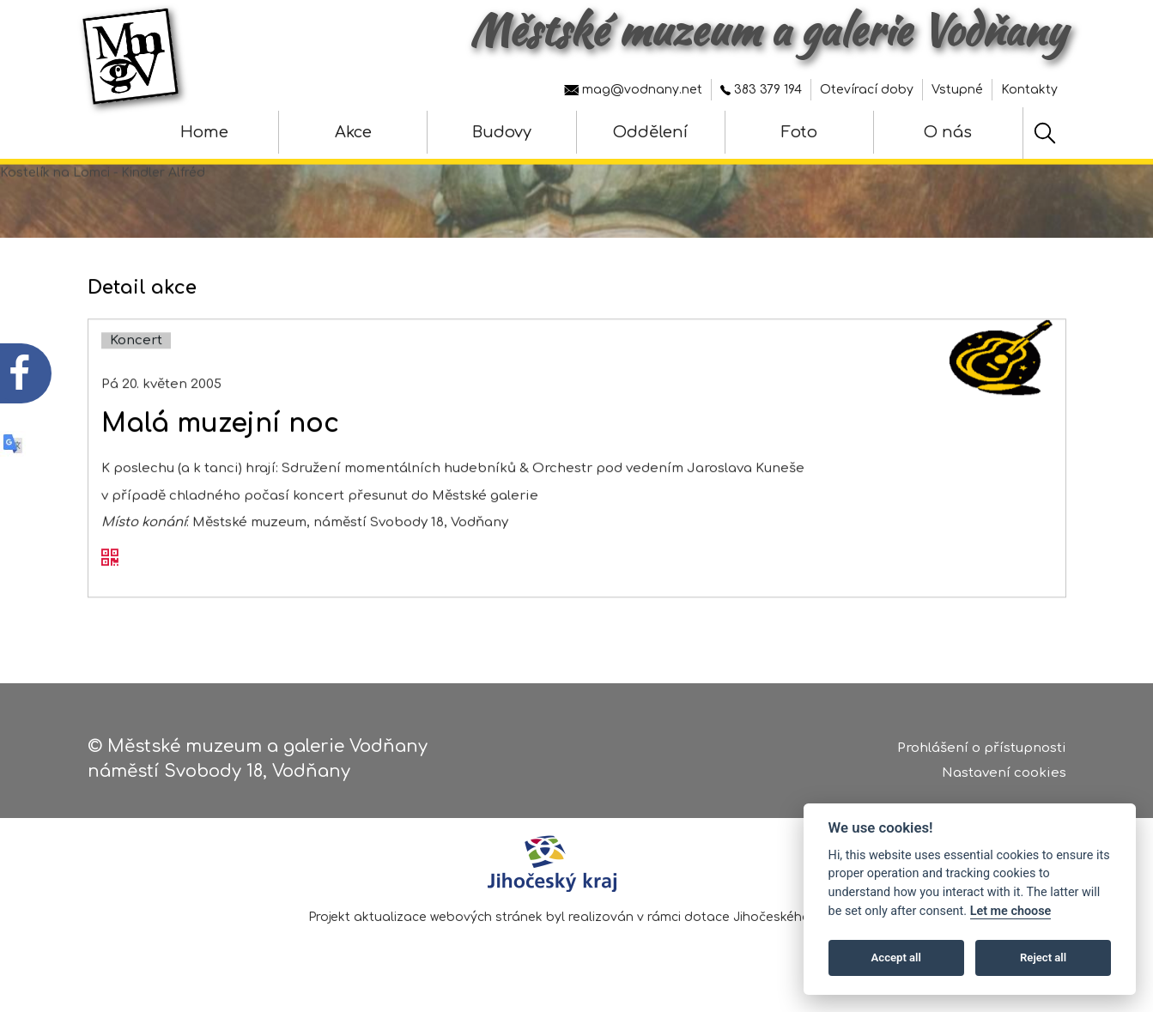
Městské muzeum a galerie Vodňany (768, 30)
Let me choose (1011, 911)
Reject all (1043, 957)
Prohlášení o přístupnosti (981, 753)
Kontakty (1029, 89)
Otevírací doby (866, 89)
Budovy (501, 132)
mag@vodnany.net (633, 89)
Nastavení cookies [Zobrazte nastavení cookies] (1004, 777)
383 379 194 (761, 89)
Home (204, 132)
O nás (948, 132)
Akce (353, 132)
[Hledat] (1044, 133)
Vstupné (957, 89)
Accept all (896, 957)
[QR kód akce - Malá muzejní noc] (109, 574)
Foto (799, 132)
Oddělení (650, 132)
